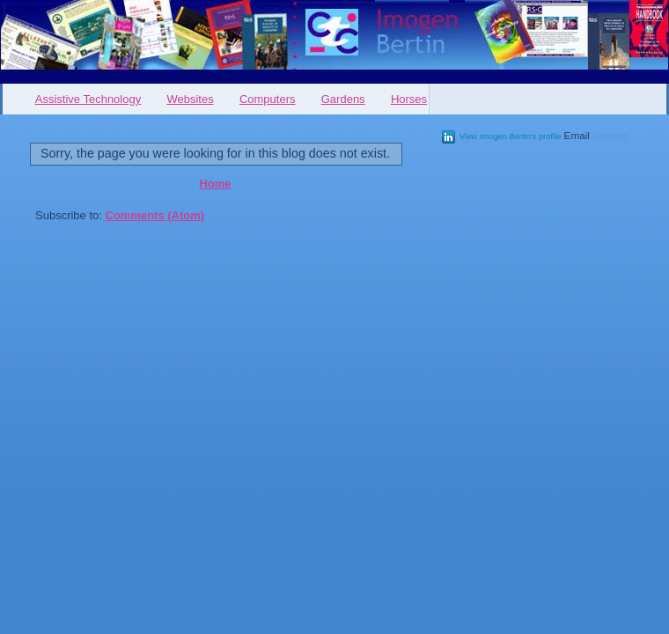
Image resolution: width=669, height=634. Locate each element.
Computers (267, 99)
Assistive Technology (88, 99)
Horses (409, 99)
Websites (189, 99)
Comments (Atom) (155, 215)
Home (215, 183)
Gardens (343, 99)
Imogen (610, 135)
